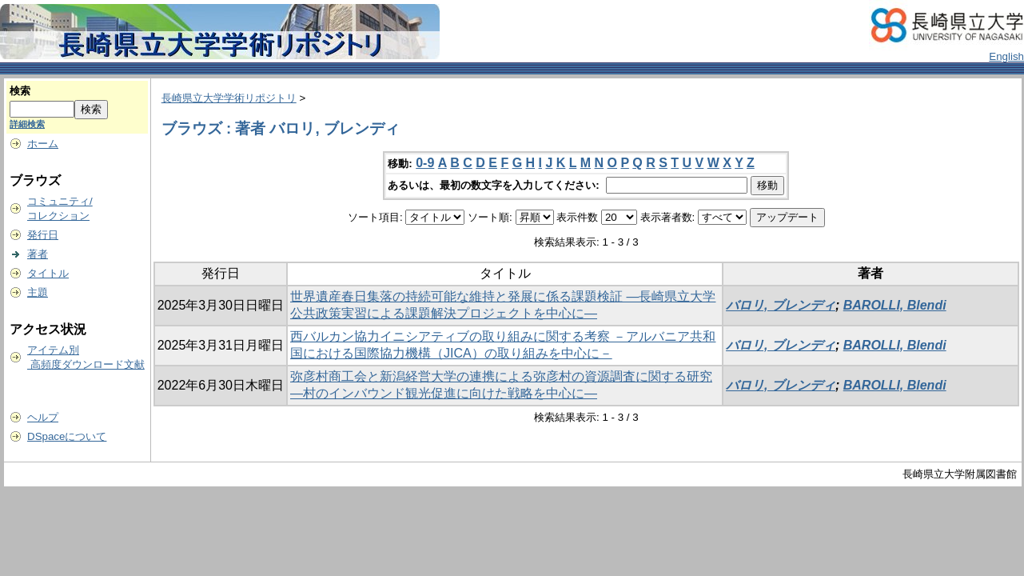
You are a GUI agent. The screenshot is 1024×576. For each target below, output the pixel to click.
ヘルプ (42, 417)
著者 (37, 254)
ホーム (42, 144)
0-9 (425, 163)
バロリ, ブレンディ (780, 305)
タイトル (48, 273)
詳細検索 (27, 124)
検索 (20, 91)
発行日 (42, 235)
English (1006, 56)
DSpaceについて (66, 436)
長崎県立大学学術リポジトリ (229, 98)
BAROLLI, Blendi (894, 305)
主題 (37, 292)
